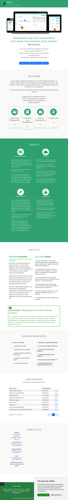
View (56, 390)
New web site (12, 402)
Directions (16, 439)
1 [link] (53, 414)
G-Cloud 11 (12, 405)
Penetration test (13, 395)
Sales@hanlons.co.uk (16, 458)
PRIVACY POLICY (7, 489)
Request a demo (24, 63)
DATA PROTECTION (18, 489)
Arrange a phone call (36, 63)
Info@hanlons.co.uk (16, 451)
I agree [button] (40, 494)
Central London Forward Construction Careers (20, 409)
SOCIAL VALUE (14, 491)
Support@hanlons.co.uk (17, 444)
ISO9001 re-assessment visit (16, 393)
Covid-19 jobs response (15, 390)
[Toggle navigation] (65, 3)
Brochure (45, 63)
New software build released (16, 407)
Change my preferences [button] (56, 494)
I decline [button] (46, 494)
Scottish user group (14, 400)
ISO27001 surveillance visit (16, 398)
